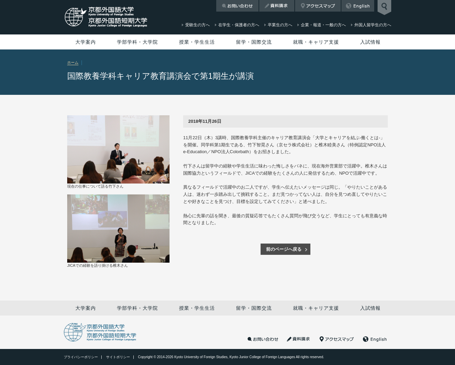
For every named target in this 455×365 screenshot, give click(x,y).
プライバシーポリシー (81, 357)
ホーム (72, 62)
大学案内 (85, 42)
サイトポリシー (118, 357)
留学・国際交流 (254, 42)
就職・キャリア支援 (316, 42)
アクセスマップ (318, 6)
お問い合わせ (237, 6)
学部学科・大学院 (137, 42)
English (357, 6)
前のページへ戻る (284, 249)
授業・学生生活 (197, 42)
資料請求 (276, 6)
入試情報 (370, 42)
